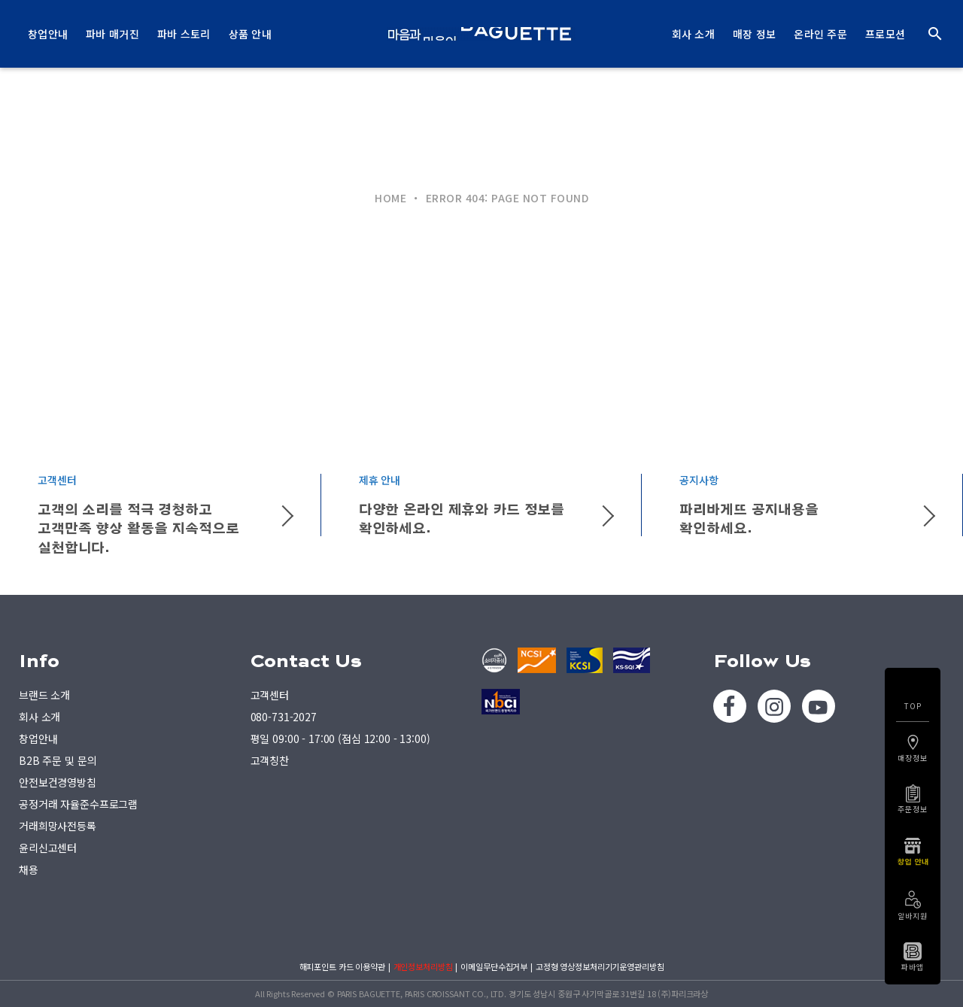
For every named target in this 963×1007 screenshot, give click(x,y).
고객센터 (270, 694)
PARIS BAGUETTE (481, 34)
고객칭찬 (270, 760)
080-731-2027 (284, 716)
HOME (390, 198)
